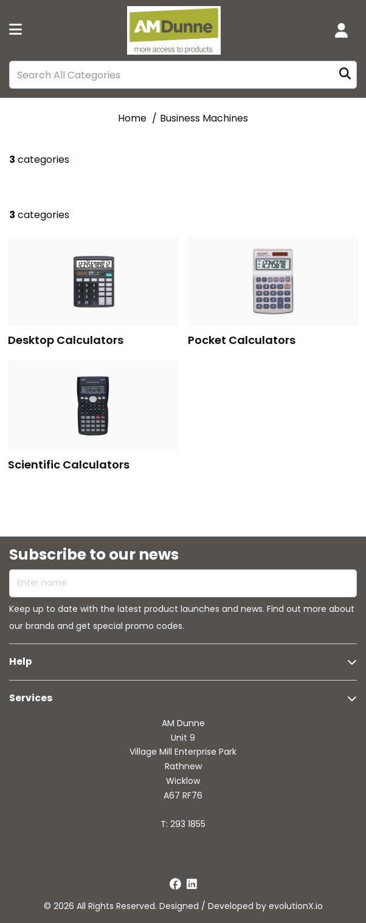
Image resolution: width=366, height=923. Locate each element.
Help (20, 661)
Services (30, 698)
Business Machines (204, 118)
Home (132, 118)
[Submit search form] (345, 75)
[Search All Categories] (183, 75)
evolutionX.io (296, 906)
